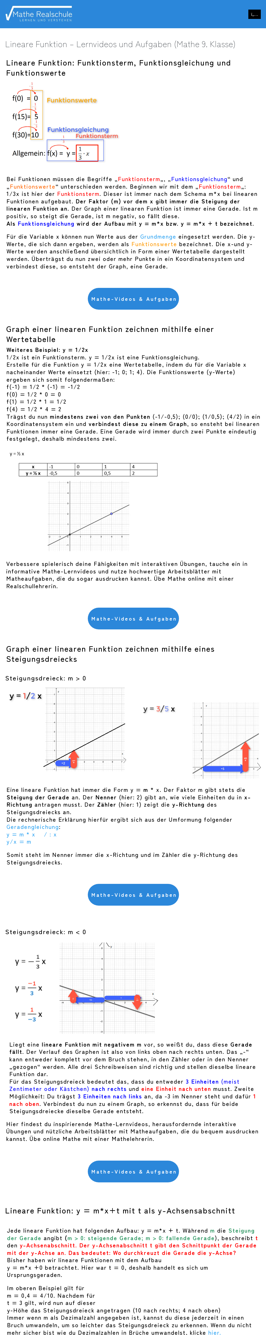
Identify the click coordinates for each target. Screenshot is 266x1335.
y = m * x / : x (31, 834)
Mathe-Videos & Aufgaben (134, 298)
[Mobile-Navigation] (254, 14)
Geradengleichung (32, 826)
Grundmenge (158, 236)
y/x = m (18, 841)
